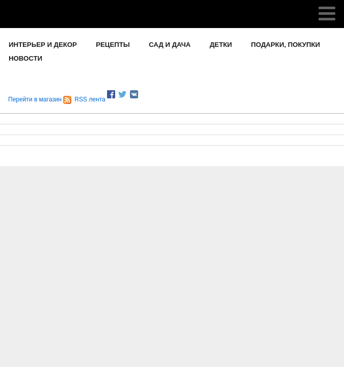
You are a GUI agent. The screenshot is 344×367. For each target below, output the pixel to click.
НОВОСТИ (25, 58)
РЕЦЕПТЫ (112, 44)
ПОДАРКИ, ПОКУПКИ (285, 44)
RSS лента (84, 99)
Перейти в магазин (35, 99)
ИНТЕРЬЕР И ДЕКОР (43, 44)
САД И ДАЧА (170, 44)
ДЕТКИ (220, 44)
